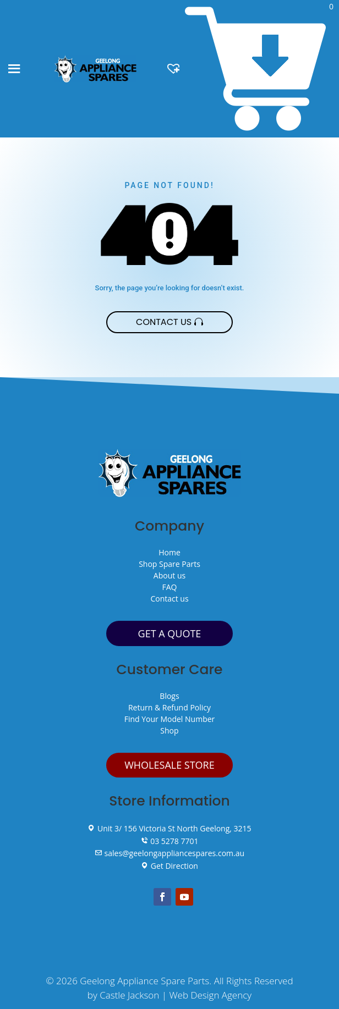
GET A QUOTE (169, 633)
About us (169, 575)
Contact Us (164, 322)
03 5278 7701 (170, 841)
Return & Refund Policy (169, 707)
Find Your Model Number (169, 719)
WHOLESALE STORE (169, 764)
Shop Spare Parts (169, 564)
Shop (169, 730)
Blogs (169, 696)
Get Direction (169, 866)
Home (169, 552)
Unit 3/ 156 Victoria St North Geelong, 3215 (169, 828)
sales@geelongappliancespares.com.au (169, 853)
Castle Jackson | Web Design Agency (175, 995)
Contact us (169, 598)
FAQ (169, 587)
